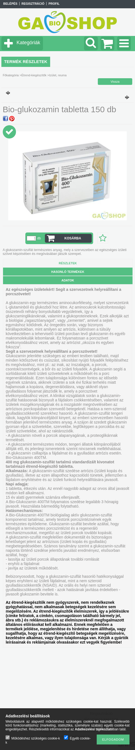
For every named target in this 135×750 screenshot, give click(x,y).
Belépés (10, 3)
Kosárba (72, 238)
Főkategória (11, 75)
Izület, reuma (58, 75)
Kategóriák (28, 42)
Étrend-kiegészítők (33, 75)
